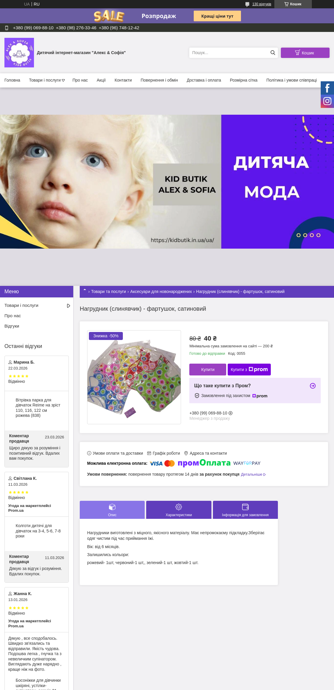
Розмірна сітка (243, 80)
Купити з (249, 369)
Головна (12, 80)
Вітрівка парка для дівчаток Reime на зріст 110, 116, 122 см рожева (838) (38, 408)
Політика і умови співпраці (291, 80)
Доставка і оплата (204, 80)
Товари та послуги (108, 291)
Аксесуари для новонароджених (161, 291)
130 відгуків (261, 4)
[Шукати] (273, 53)
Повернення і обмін (159, 80)
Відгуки (11, 325)
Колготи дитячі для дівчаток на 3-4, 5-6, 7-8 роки (38, 530)
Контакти (123, 80)
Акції (101, 80)
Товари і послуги (45, 80)
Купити (207, 369)
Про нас (80, 80)
